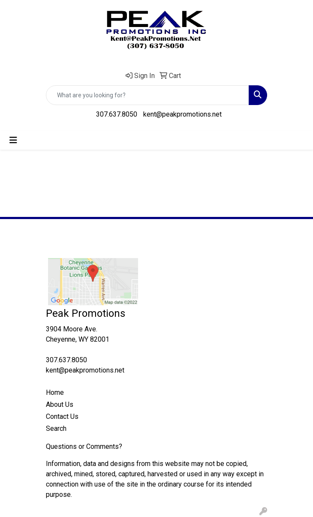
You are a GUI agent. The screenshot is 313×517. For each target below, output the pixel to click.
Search (56, 428)
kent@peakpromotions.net (182, 114)
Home (55, 392)
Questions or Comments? (84, 446)
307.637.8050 (116, 114)
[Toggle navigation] (13, 140)
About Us (59, 404)
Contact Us (62, 416)
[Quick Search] (147, 95)
